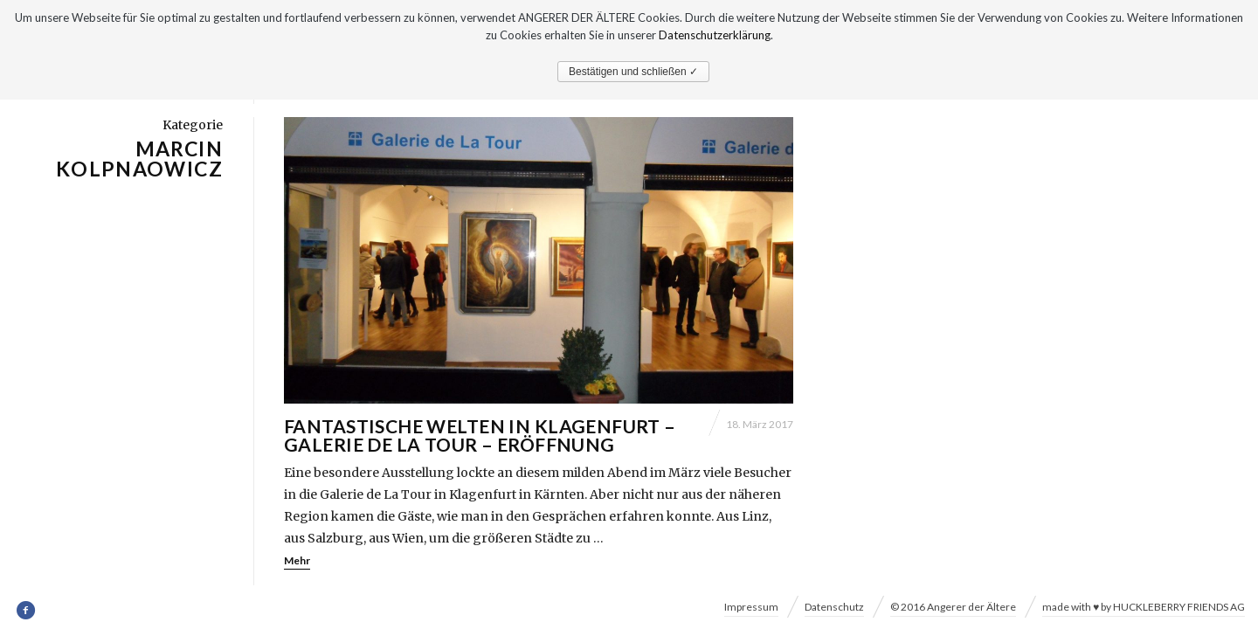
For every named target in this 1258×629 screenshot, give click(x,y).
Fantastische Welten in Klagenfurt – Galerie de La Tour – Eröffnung (480, 436)
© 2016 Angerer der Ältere (953, 606)
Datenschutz (834, 606)
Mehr (297, 561)
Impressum (751, 606)
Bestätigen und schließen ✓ (633, 72)
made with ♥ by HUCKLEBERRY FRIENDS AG (1143, 606)
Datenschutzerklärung (715, 35)
